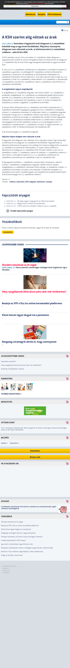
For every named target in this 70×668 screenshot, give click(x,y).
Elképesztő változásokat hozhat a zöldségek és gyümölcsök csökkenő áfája (27, 548)
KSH (26, 182)
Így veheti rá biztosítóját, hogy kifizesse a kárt (17, 544)
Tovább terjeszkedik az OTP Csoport (13, 540)
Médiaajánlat (6, 572)
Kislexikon (35, 451)
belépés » (4, 443)
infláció (12, 182)
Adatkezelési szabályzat (9, 566)
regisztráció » (14, 443)
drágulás (32, 182)
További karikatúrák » (11, 394)
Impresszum (6, 570)
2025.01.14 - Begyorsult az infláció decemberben (25, 204)
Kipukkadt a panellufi (8, 361)
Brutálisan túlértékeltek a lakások (12, 369)
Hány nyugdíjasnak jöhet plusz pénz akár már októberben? (21, 365)
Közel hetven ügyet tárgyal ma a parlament (16, 529)
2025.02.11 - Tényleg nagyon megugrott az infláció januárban (30, 201)
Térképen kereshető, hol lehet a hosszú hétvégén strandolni (22, 537)
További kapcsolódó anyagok (21, 211)
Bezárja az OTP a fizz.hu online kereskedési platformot (20, 525)
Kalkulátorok (30, 14)
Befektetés (6, 402)
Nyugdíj (5, 501)
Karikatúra (6, 379)
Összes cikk (35, 457)
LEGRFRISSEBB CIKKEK (13, 244)
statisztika (20, 182)
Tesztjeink (41, 14)
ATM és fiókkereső (54, 14)
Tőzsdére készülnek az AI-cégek (12, 522)
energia (49, 182)
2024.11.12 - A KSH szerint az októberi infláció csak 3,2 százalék (31, 206)
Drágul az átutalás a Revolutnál (11, 555)
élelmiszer (41, 182)
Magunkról (5, 568)
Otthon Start (8, 422)
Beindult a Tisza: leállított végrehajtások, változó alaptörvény (22, 551)
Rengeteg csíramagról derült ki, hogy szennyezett (18, 533)
